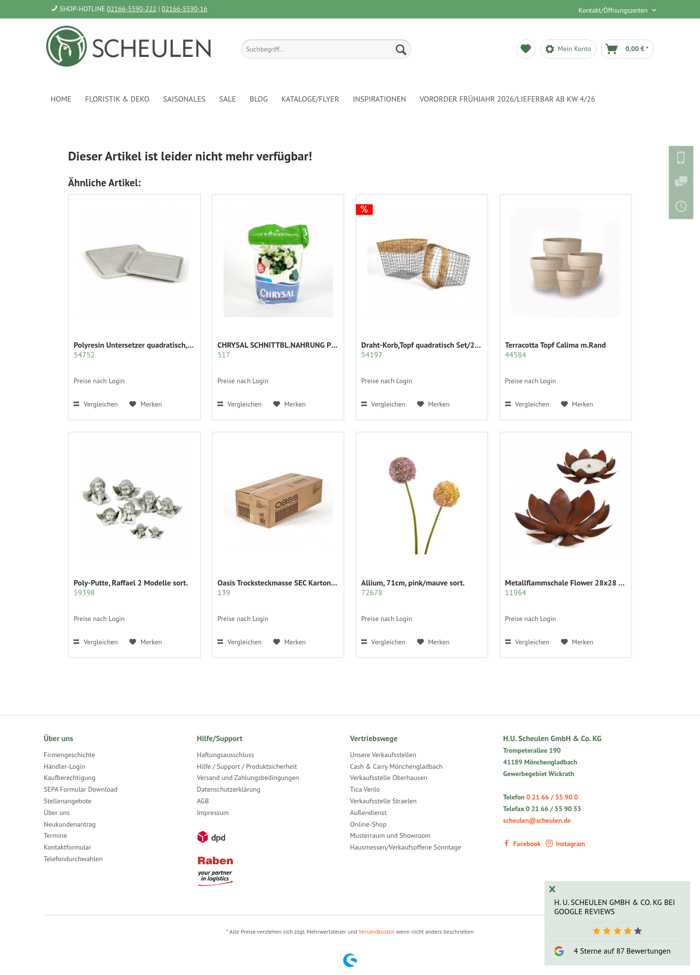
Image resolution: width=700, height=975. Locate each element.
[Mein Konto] (568, 49)
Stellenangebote (67, 801)
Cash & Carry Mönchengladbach (396, 766)
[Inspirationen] (379, 98)
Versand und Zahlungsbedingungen (248, 777)
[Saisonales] (184, 98)
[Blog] (259, 98)
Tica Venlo (365, 789)
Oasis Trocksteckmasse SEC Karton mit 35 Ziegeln (278, 587)
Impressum (213, 812)
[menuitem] (326, 49)
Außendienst (368, 812)
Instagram (565, 843)
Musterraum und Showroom (390, 835)
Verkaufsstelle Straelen (383, 801)
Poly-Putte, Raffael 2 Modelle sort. (130, 587)
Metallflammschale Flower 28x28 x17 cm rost (566, 587)
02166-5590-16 (185, 8)
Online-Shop (368, 824)
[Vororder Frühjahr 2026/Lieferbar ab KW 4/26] (507, 98)
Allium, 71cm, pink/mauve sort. (413, 587)
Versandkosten (377, 931)
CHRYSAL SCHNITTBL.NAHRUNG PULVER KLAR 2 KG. (278, 349)
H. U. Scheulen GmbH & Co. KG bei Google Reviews (614, 906)
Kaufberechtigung (69, 777)
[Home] (61, 98)
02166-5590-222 (132, 8)
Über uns (57, 812)
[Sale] (227, 98)
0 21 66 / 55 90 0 (552, 797)
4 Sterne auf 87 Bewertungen (622, 951)
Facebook (522, 843)
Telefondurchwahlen (73, 858)
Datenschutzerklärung (229, 789)
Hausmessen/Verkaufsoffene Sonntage (405, 847)
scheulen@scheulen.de (537, 820)
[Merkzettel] (526, 49)
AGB (203, 801)
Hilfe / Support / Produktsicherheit (247, 766)
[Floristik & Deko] (117, 98)
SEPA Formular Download (81, 789)
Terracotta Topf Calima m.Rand (555, 349)
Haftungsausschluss (225, 754)
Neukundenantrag (70, 824)
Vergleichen (95, 404)
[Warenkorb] (627, 49)
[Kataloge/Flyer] (310, 98)
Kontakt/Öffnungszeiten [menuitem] (613, 10)
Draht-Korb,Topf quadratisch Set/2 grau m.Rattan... (422, 349)
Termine (55, 835)
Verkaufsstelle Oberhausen (388, 777)
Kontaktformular (67, 847)
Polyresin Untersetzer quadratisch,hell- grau (134, 349)
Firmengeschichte (69, 754)
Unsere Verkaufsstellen (383, 754)
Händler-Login (64, 766)
